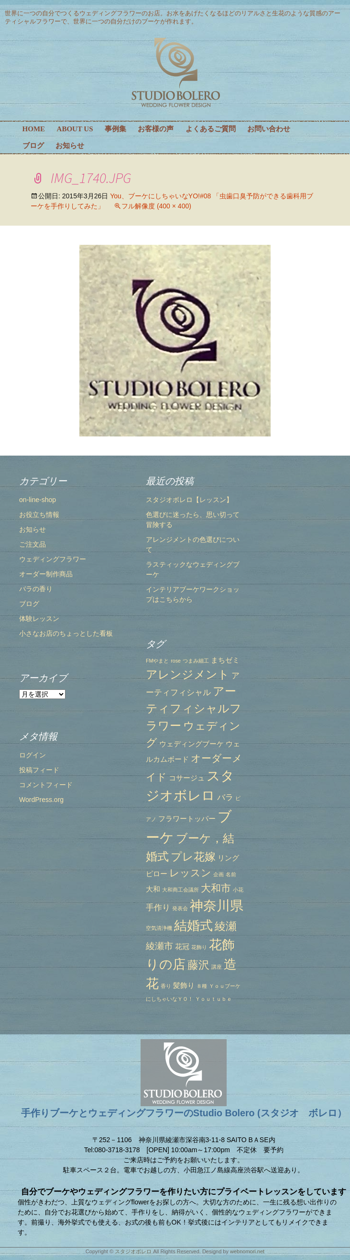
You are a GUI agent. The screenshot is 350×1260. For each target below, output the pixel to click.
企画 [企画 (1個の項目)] (218, 874)
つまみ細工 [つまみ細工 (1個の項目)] (196, 661)
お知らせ (69, 145)
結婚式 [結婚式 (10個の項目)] (193, 925)
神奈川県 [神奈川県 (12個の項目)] (216, 905)
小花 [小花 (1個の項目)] (238, 890)
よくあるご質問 (211, 129)
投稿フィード (39, 770)
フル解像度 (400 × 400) (156, 206)
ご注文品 (32, 544)
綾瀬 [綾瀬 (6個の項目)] (226, 926)
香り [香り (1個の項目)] (166, 986)
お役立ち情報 (39, 514)
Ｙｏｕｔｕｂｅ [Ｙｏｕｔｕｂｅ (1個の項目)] (213, 999)
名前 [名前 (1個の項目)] (231, 874)
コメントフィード (46, 785)
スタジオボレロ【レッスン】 (189, 500)
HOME (33, 129)
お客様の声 (156, 129)
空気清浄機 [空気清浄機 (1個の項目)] (159, 928)
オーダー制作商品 (46, 574)
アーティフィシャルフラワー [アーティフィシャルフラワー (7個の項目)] (193, 708)
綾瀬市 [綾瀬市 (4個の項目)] (159, 945)
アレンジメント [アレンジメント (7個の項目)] (188, 674)
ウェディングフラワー (52, 559)
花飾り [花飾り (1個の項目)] (199, 947)
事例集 (115, 129)
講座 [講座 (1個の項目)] (216, 967)
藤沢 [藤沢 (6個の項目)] (198, 965)
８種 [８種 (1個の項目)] (202, 986)
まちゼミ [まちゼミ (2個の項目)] (225, 660)
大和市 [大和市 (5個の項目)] (216, 887)
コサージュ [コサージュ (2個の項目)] (187, 778)
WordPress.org (41, 799)
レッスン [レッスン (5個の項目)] (190, 872)
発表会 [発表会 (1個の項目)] (180, 908)
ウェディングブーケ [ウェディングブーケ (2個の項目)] (191, 744)
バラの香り (36, 589)
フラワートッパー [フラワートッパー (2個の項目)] (187, 819)
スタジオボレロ (133, 1251)
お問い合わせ (268, 129)
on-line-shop (37, 500)
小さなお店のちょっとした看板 (66, 633)
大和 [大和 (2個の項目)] (153, 889)
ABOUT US (75, 129)
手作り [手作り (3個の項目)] (158, 907)
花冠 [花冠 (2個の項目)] (182, 947)
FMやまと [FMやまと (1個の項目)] (157, 661)
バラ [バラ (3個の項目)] (225, 797)
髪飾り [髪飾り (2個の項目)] (184, 985)
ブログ (33, 145)
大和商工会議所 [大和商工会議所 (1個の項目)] (180, 890)
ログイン (32, 755)
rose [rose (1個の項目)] (176, 661)
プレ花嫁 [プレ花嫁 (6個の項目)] (193, 856)
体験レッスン (39, 618)
